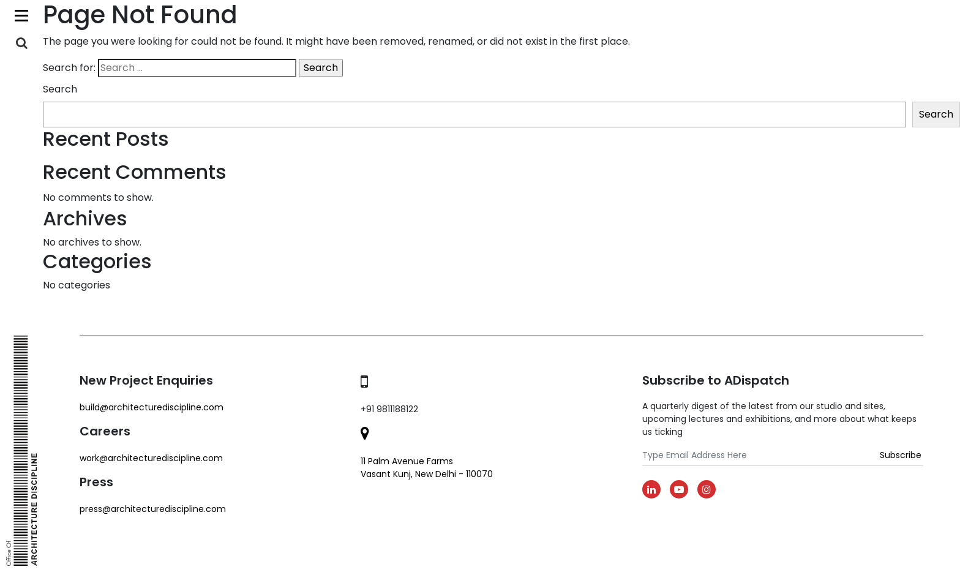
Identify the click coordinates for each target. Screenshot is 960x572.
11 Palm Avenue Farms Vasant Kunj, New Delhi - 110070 (427, 467)
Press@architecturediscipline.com (153, 509)
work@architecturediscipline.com (151, 458)
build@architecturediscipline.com (151, 407)
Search (60, 89)
